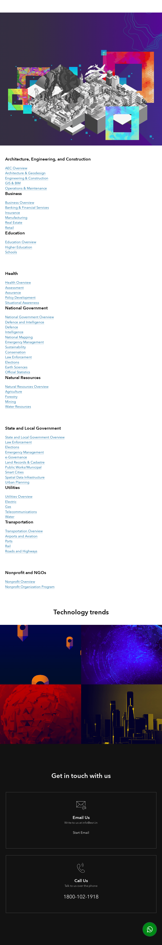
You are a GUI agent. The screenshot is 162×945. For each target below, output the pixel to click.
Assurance (13, 293)
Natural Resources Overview (26, 387)
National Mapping (19, 337)
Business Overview (19, 203)
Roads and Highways (21, 551)
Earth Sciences (16, 367)
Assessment (14, 288)
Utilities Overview (18, 497)
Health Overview (18, 283)
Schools (11, 252)
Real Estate (13, 223)
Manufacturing (16, 218)
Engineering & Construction (26, 178)
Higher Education (18, 247)
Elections (12, 362)
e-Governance (16, 457)
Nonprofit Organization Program (30, 587)
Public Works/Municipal (23, 467)
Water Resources (18, 407)
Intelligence (14, 332)
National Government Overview (29, 317)
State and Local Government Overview (35, 437)
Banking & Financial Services (27, 208)
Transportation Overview (24, 531)
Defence (11, 327)
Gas (8, 507)
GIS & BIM (13, 183)
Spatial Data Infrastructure (25, 477)
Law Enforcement (18, 357)
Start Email (81, 833)
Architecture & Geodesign (25, 173)
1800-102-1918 (81, 897)
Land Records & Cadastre (25, 462)
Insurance (12, 213)
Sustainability (15, 347)
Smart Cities (14, 472)
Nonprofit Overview (20, 582)
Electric (10, 502)
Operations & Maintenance (26, 188)
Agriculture (13, 392)
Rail (8, 546)
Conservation (15, 352)
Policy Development (20, 298)
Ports (9, 541)
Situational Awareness (22, 303)
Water (9, 517)
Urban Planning (17, 482)
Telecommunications (21, 512)
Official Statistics (17, 372)
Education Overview (20, 242)
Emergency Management (24, 342)
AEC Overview (16, 168)
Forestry (11, 397)
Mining (10, 402)
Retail (9, 228)
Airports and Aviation (21, 536)
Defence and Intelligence (24, 322)
